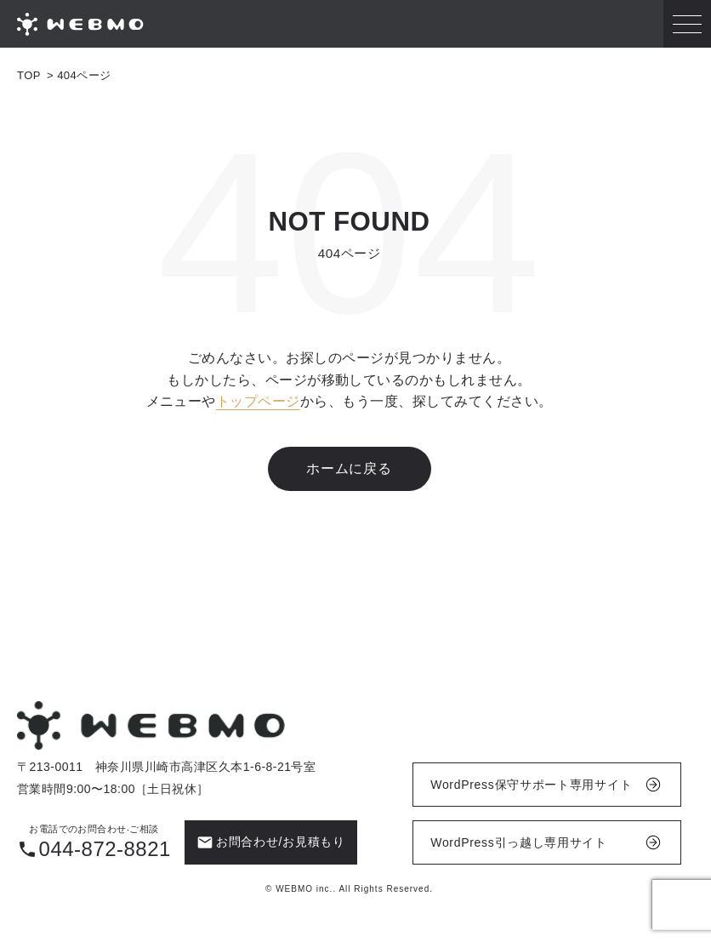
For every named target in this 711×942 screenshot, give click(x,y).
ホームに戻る (349, 468)
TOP (29, 75)
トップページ (258, 402)
